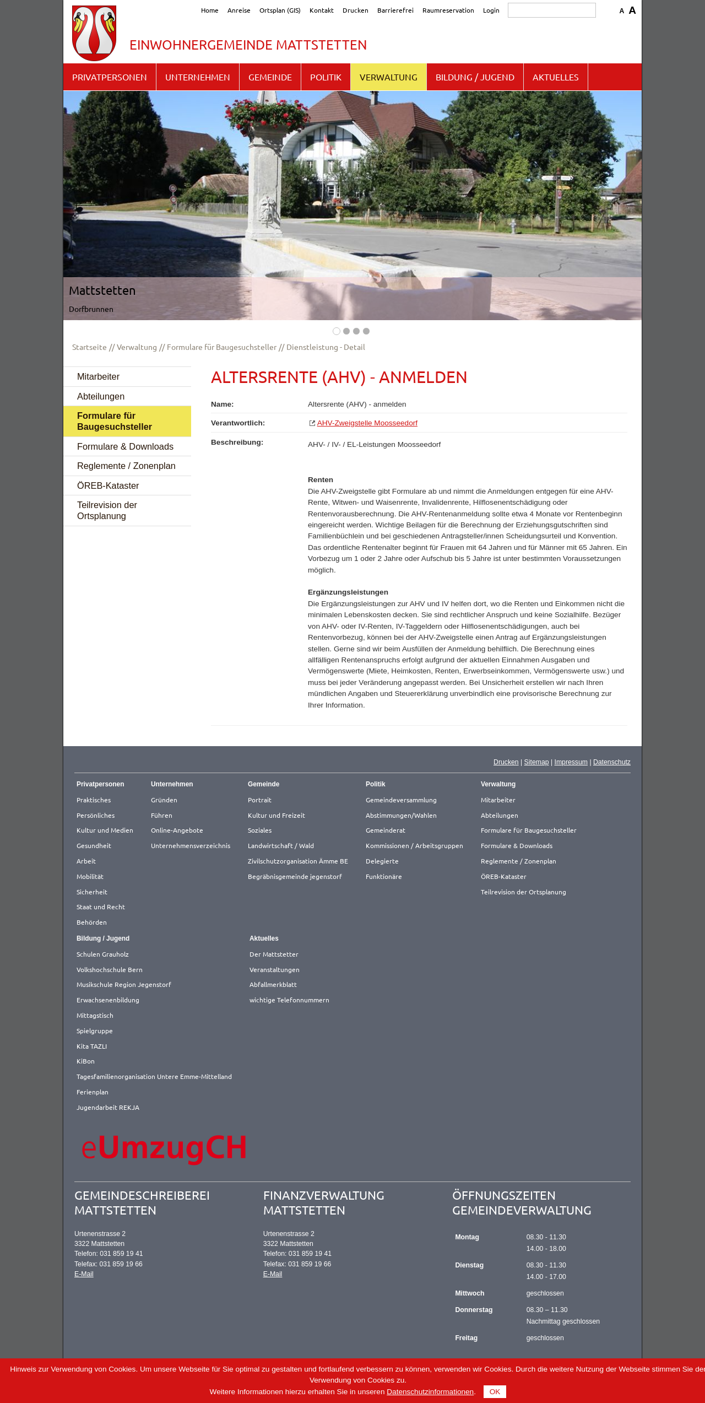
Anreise (239, 10)
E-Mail (84, 1274)
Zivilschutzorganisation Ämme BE (298, 860)
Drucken (355, 10)
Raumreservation (448, 10)
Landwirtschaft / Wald (281, 845)
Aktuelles (556, 76)
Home (210, 10)
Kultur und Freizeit (276, 815)
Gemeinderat (385, 829)
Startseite (89, 347)
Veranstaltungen (275, 969)
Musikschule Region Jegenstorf (124, 984)
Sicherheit (92, 891)
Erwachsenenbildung (108, 999)
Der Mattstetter (274, 953)
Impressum (571, 762)
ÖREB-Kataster (108, 485)
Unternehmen (197, 76)
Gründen (164, 799)
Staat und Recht (101, 906)
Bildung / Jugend (475, 76)
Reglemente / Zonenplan (126, 466)
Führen (161, 815)
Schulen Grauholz (103, 953)
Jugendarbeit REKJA (108, 1107)
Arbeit (86, 860)
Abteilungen (100, 396)
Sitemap (536, 762)
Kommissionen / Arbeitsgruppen (414, 845)
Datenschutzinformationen (430, 1392)
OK (495, 1392)
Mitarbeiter (98, 376)
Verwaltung (388, 76)
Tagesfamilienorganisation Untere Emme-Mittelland (154, 1076)
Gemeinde (270, 76)
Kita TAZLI (92, 1046)
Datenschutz (612, 762)
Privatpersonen (109, 76)
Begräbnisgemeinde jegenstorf (295, 876)
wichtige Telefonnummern (289, 999)
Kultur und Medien (105, 829)
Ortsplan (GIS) (280, 10)
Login (491, 10)
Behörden (92, 922)
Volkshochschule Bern (110, 969)
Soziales (260, 829)
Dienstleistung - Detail (325, 347)
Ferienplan (93, 1091)
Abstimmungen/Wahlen (401, 815)
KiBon (86, 1060)
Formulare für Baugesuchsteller (221, 347)
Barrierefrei (395, 10)
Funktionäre (384, 876)
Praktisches (94, 799)
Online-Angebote (177, 829)
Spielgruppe (95, 1030)
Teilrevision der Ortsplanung (107, 510)
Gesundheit (94, 845)
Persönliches (96, 815)
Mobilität (90, 876)
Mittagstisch (95, 1015)
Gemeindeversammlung (401, 799)
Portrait (260, 799)
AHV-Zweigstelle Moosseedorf (367, 423)
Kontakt (322, 10)
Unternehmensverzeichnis (190, 845)
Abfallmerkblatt (273, 984)
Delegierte (382, 860)
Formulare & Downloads (125, 446)
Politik (325, 76)
